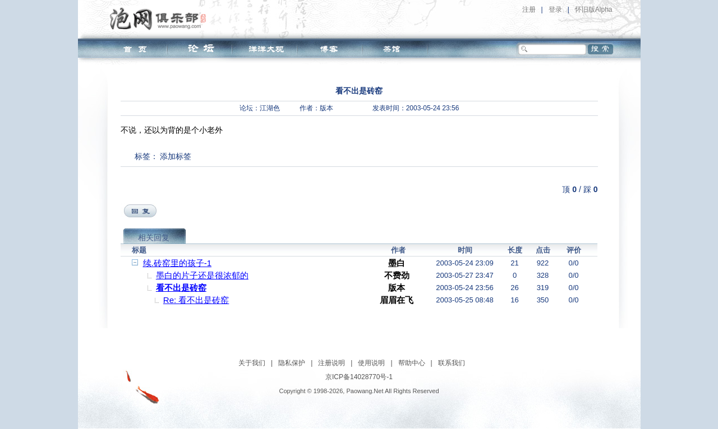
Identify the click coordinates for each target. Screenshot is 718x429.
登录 (555, 9)
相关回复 (153, 237)
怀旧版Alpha (594, 9)
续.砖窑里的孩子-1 (177, 263)
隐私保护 (291, 363)
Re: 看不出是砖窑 (196, 300)
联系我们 (451, 363)
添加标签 (175, 156)
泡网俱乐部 (161, 18)
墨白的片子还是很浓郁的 (202, 275)
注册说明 (331, 363)
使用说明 (371, 363)
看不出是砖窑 (181, 287)
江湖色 (270, 108)
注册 (529, 9)
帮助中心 (411, 363)
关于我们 (251, 363)
